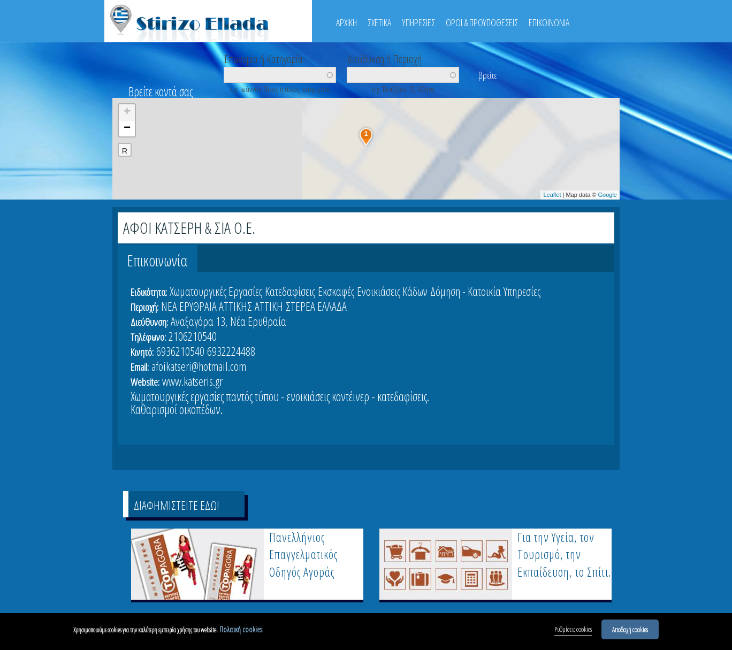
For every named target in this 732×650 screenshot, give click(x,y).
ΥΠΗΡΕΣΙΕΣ (418, 22)
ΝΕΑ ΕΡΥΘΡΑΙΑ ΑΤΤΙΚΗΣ (206, 306)
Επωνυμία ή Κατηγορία (263, 58)
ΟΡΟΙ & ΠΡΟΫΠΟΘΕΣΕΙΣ (482, 22)
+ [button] (127, 112)
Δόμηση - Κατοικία (465, 291)
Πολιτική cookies (240, 629)
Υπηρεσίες (522, 291)
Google (607, 195)
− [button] (127, 128)
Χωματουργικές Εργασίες (216, 291)
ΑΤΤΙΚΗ (269, 306)
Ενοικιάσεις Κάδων (392, 291)
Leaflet (552, 195)
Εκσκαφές (336, 291)
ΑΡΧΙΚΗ (346, 22)
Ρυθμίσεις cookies (573, 629)
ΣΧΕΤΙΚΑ (379, 22)
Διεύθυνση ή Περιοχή (384, 58)
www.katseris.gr (192, 381)
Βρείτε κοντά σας (160, 91)
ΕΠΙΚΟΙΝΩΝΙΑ (549, 22)
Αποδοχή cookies (630, 629)
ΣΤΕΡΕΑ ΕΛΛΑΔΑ (316, 306)
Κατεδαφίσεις (290, 291)
